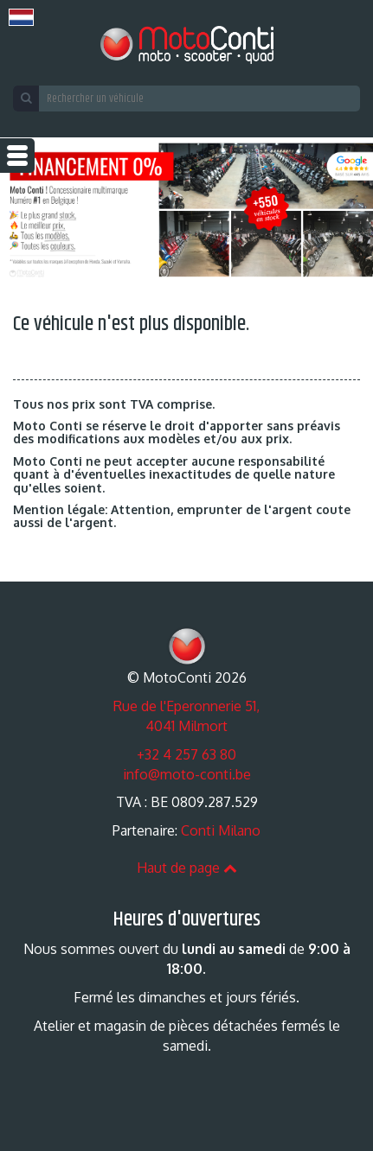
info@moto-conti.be (187, 774)
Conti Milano (220, 830)
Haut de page (187, 867)
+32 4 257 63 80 (186, 754)
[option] (186, 210)
